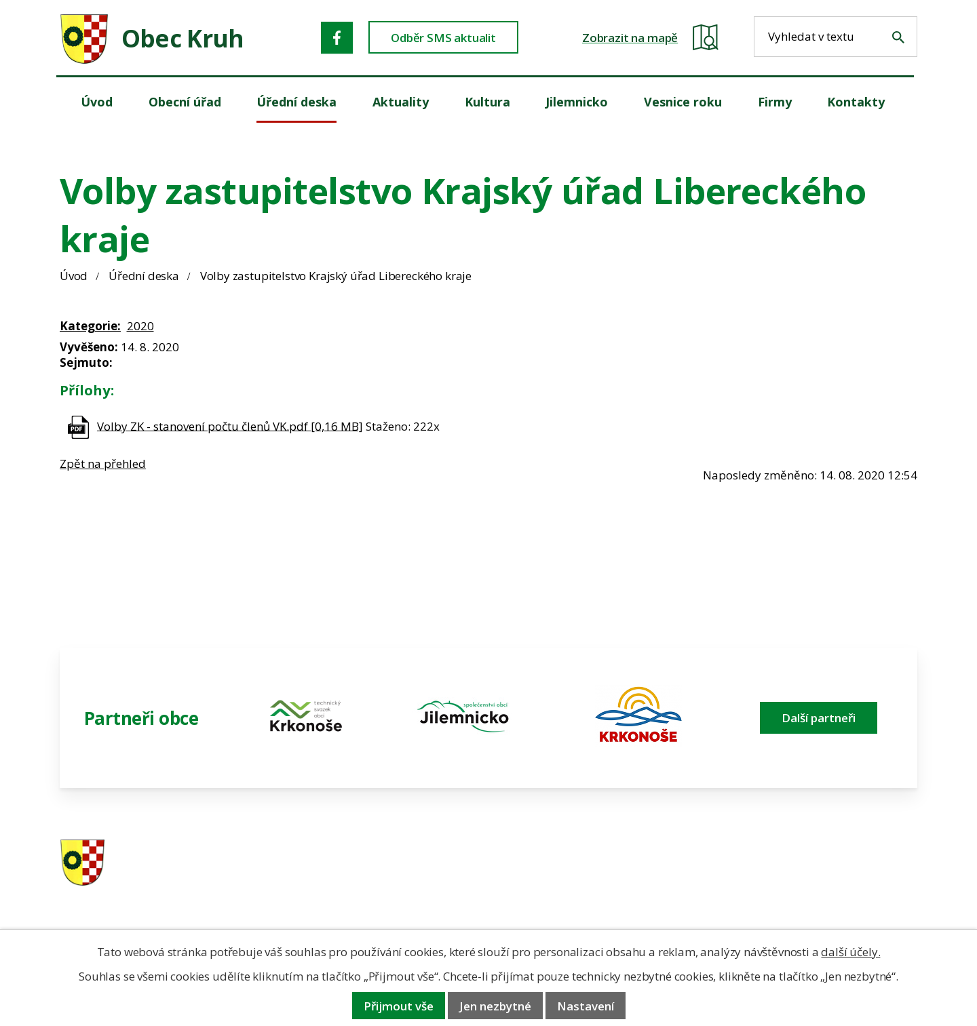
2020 (140, 326)
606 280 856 (584, 881)
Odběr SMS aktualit (443, 37)
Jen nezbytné (495, 1006)
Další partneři (819, 718)
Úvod (74, 275)
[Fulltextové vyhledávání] (835, 36)
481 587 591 (584, 863)
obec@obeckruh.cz (820, 881)
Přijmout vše (399, 1006)
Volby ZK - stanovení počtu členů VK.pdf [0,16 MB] (230, 425)
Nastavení (585, 1006)
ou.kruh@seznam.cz (823, 863)
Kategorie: (90, 326)
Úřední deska (144, 275)
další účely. (850, 952)
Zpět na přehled (103, 463)
